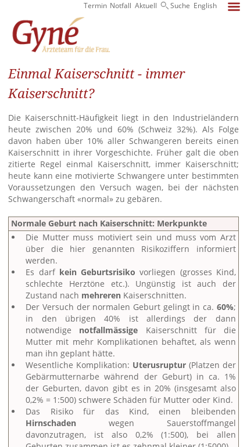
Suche (180, 5)
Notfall (120, 5)
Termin (95, 5)
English (205, 5)
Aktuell (146, 5)
